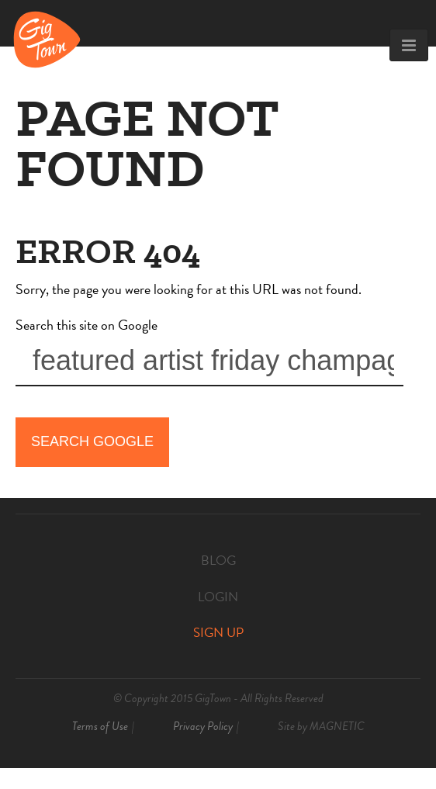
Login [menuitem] (218, 597)
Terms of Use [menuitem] (100, 726)
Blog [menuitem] (218, 560)
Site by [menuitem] (321, 726)
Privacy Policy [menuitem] (203, 726)
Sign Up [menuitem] (218, 632)
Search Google (92, 441)
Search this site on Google (86, 324)
